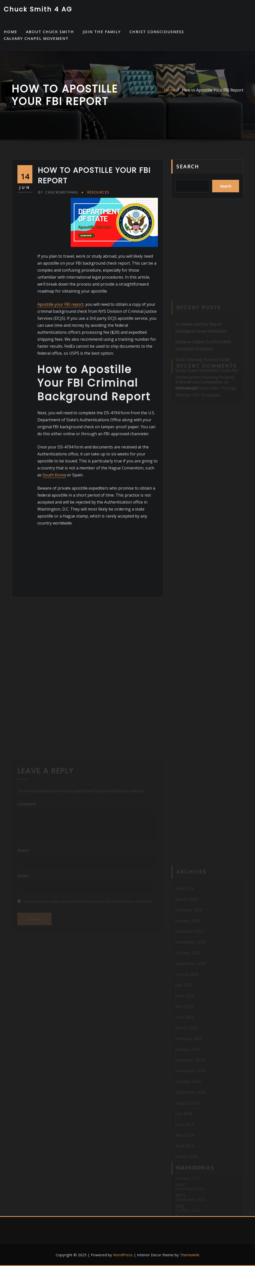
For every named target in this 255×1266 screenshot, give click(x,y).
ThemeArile (189, 1254)
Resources (98, 192)
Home (169, 90)
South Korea (54, 475)
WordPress (123, 1254)
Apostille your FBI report (60, 304)
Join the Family (102, 31)
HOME (10, 31)
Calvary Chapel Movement (36, 38)
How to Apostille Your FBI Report (212, 90)
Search (187, 166)
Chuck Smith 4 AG (38, 9)
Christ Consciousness (156, 31)
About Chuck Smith (50, 31)
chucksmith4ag (58, 192)
